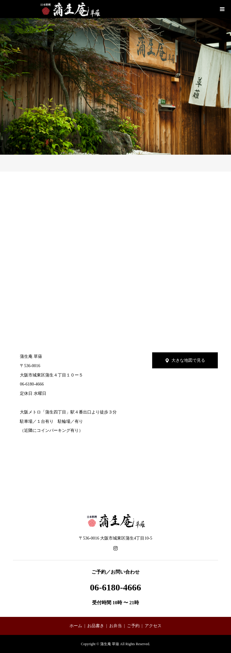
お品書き (95, 626)
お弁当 (115, 626)
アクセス (153, 626)
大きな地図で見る (188, 360)
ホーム (75, 626)
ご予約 (133, 626)
